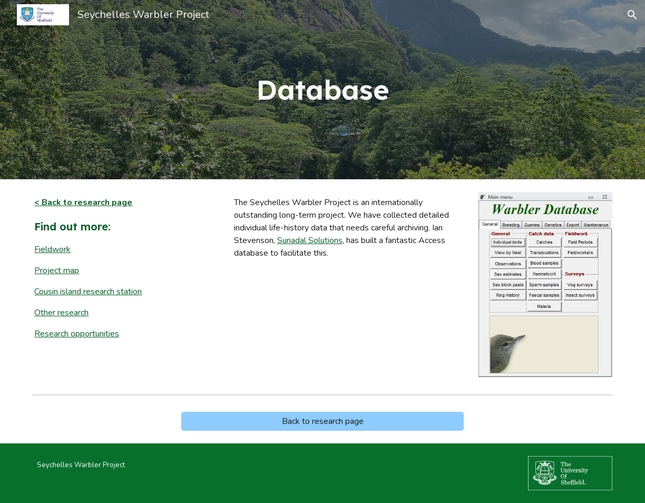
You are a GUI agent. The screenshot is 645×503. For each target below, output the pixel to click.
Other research (61, 312)
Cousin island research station (88, 291)
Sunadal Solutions (310, 240)
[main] (322, 89)
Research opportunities (76, 334)
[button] (632, 14)
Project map (56, 270)
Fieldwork (52, 249)
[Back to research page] (322, 421)
